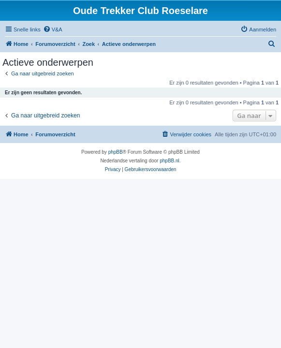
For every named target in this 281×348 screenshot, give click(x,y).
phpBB (115, 152)
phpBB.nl (169, 160)
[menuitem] (52, 29)
